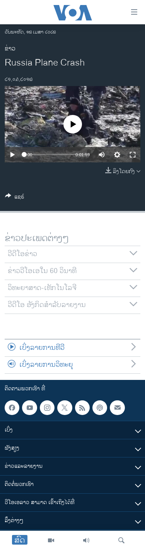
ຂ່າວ (10, 49)
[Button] (14, 198)
